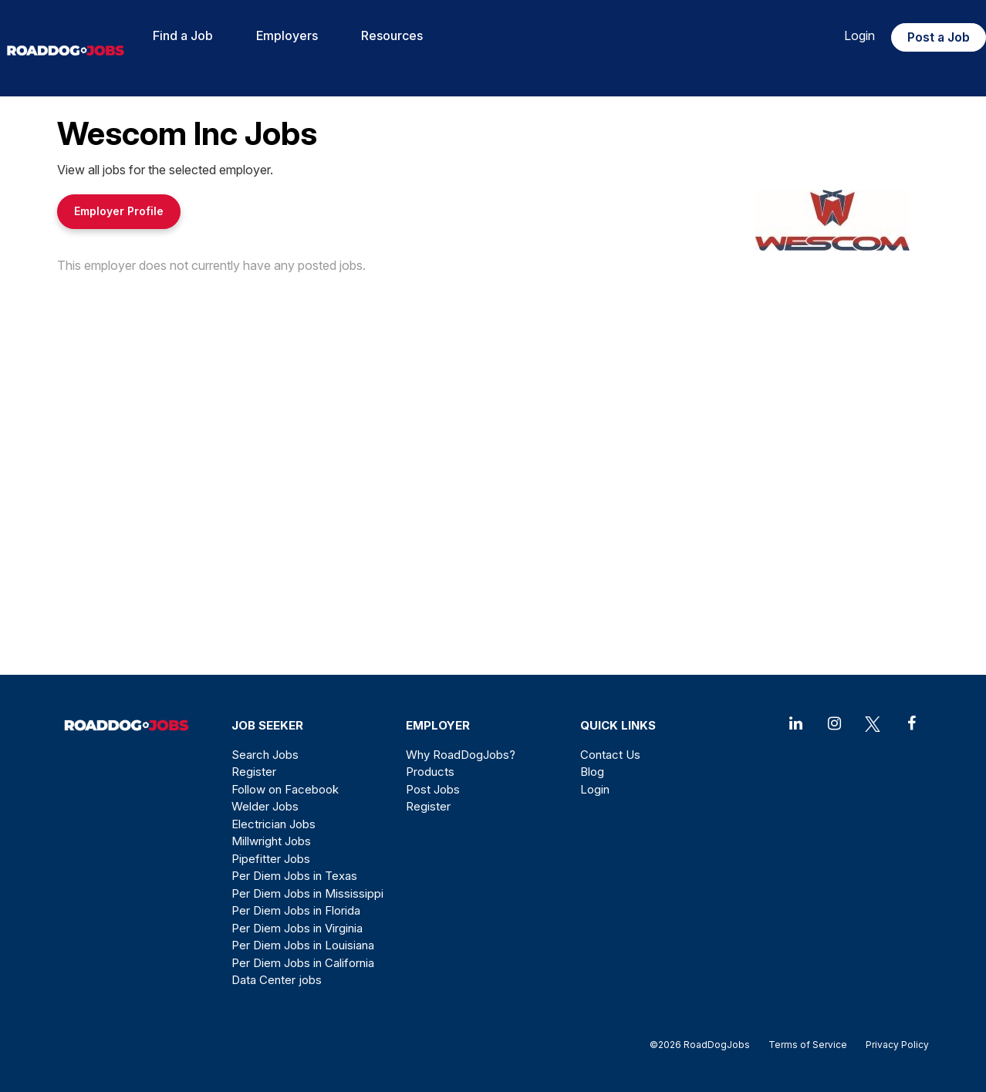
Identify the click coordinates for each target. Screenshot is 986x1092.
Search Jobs (265, 754)
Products (430, 771)
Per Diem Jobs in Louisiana (302, 945)
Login (859, 35)
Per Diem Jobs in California (302, 963)
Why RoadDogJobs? (460, 754)
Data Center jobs (276, 979)
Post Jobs (433, 789)
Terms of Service (807, 1044)
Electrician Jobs (273, 824)
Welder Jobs (265, 806)
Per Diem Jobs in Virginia (297, 928)
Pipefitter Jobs (270, 858)
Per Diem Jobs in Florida (295, 910)
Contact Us (610, 754)
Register (253, 771)
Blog (592, 771)
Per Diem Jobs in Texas (294, 875)
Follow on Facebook (285, 789)
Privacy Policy (892, 1044)
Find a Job (183, 35)
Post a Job (938, 37)
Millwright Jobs (271, 841)
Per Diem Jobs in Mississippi (307, 893)
